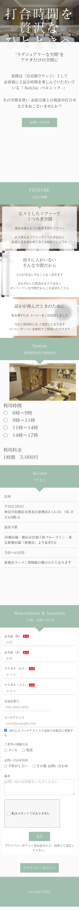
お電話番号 (11, 701)
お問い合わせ (39, 122)
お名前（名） (13, 652)
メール (11, 750)
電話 (27, 750)
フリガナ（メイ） (16, 684)
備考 (7, 776)
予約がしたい (16, 766)
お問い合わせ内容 (16, 760)
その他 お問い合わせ (50, 766)
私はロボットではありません (28, 817)
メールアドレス (14, 717)
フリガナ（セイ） (16, 668)
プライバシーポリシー (39, 871)
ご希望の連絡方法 (16, 744)
